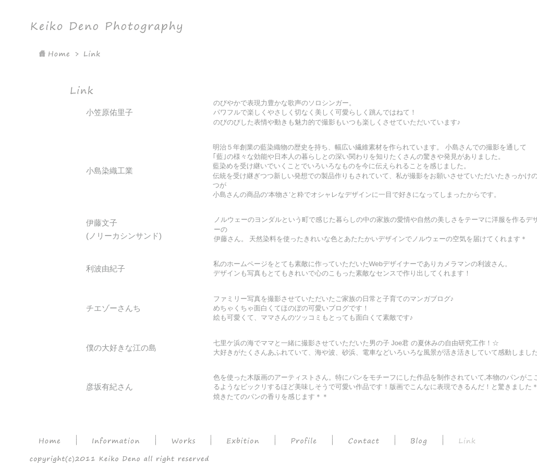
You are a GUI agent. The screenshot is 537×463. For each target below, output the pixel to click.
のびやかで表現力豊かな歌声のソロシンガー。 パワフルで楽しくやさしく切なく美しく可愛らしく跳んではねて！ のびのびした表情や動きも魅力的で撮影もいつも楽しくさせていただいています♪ (337, 112)
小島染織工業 (109, 170)
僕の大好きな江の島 (121, 347)
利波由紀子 (105, 268)
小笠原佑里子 (109, 112)
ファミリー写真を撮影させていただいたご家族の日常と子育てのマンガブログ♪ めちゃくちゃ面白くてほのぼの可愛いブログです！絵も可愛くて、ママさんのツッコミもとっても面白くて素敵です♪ (333, 308)
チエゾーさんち (113, 308)
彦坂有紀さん (109, 386)
